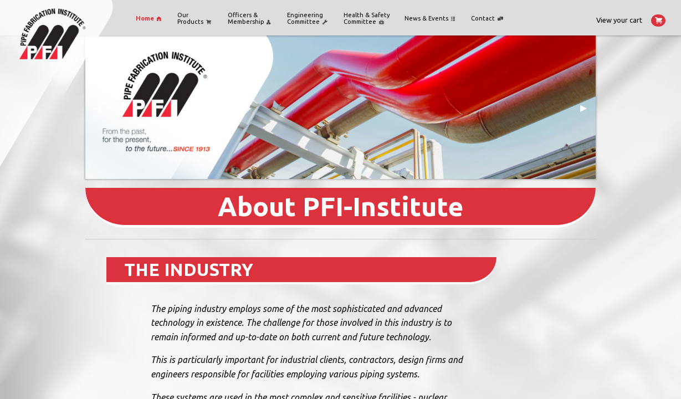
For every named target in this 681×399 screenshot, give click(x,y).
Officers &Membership (249, 18)
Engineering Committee (307, 18)
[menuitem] (149, 18)
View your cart (630, 20)
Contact (487, 18)
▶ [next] (588, 112)
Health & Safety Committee (367, 18)
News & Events (429, 18)
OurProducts (194, 18)
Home (148, 18)
